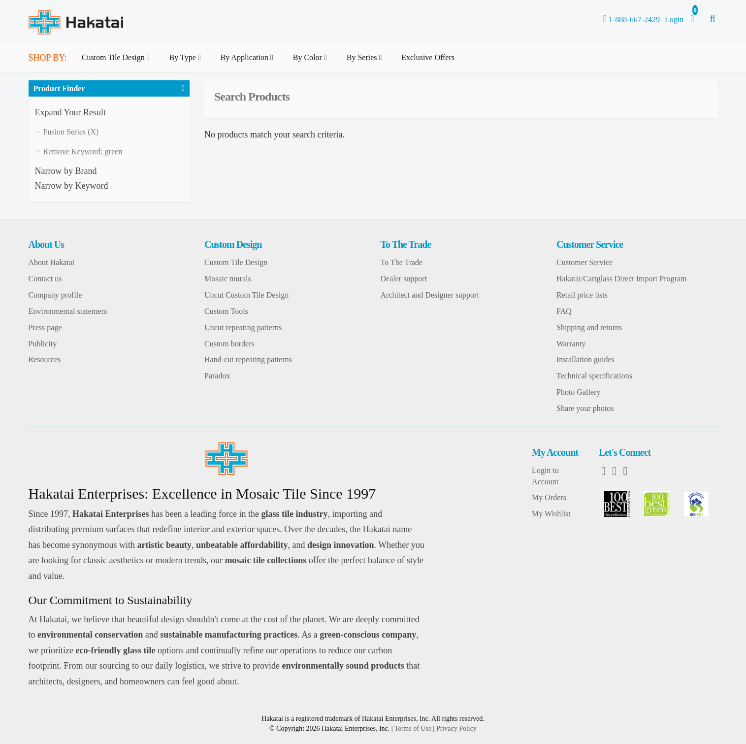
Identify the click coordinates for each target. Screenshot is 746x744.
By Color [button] (312, 62)
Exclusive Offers (427, 57)
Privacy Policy (456, 728)
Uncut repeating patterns (243, 327)
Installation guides (585, 359)
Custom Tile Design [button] (118, 62)
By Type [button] (187, 62)
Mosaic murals (227, 278)
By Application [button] (249, 62)
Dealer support (404, 278)
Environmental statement (68, 311)
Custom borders (229, 343)
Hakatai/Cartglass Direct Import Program (621, 278)
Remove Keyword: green (83, 151)
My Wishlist (551, 513)
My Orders (549, 497)
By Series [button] (366, 62)
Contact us (45, 278)
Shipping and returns (589, 327)
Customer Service (584, 262)
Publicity (43, 343)
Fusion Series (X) (71, 132)
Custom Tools (226, 311)
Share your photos (585, 408)
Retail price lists (582, 295)
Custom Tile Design (235, 262)
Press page (45, 327)
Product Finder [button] (59, 88)
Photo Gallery (578, 392)
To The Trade (402, 262)
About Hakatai (52, 262)
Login (674, 19)
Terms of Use (412, 728)
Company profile (55, 295)
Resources (45, 359)
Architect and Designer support (430, 295)
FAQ (564, 311)
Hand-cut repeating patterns (248, 359)
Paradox (217, 376)
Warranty (570, 343)
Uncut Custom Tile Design (246, 295)
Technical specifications (594, 376)
